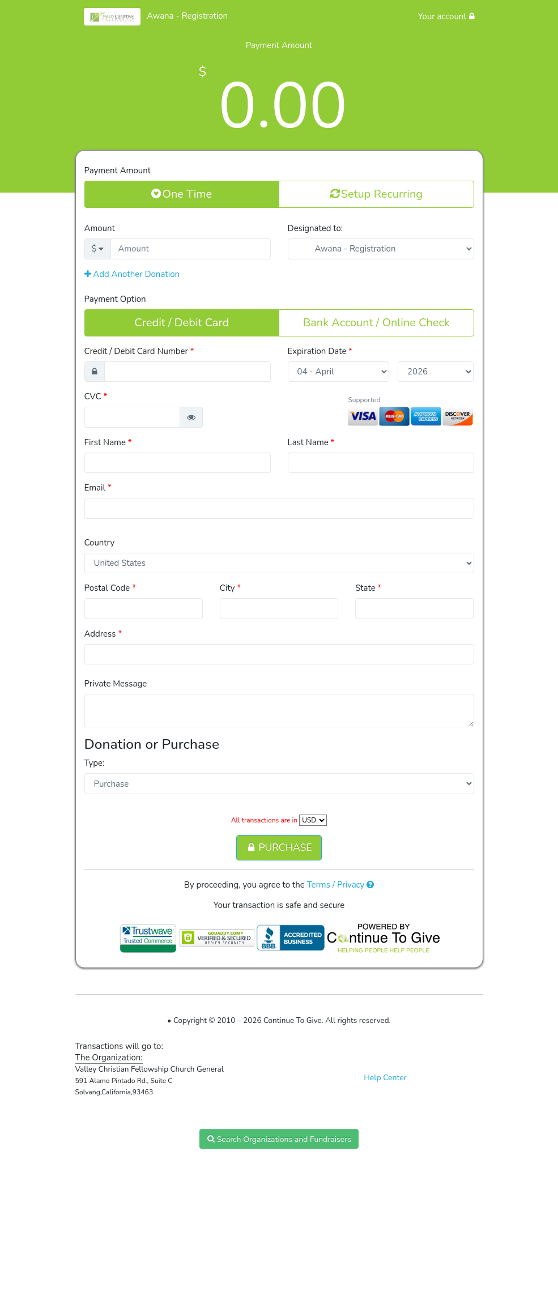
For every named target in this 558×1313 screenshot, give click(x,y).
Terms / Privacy (340, 884)
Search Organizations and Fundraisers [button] (279, 1138)
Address (103, 634)
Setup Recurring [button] (376, 194)
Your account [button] (446, 16)
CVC (96, 396)
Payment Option (115, 299)
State (368, 588)
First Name (108, 442)
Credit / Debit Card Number (139, 351)
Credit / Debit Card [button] (181, 322)
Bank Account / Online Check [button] (376, 322)
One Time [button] (181, 194)
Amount (99, 228)
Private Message (115, 683)
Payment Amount (117, 170)
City (230, 588)
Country (99, 542)
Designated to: (315, 228)
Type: (94, 763)
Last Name (311, 442)
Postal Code (110, 588)
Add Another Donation (132, 274)
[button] (191, 417)
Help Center (385, 1077)
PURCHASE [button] (279, 847)
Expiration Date (320, 351)
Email (98, 487)
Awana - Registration (187, 16)
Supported (364, 399)
